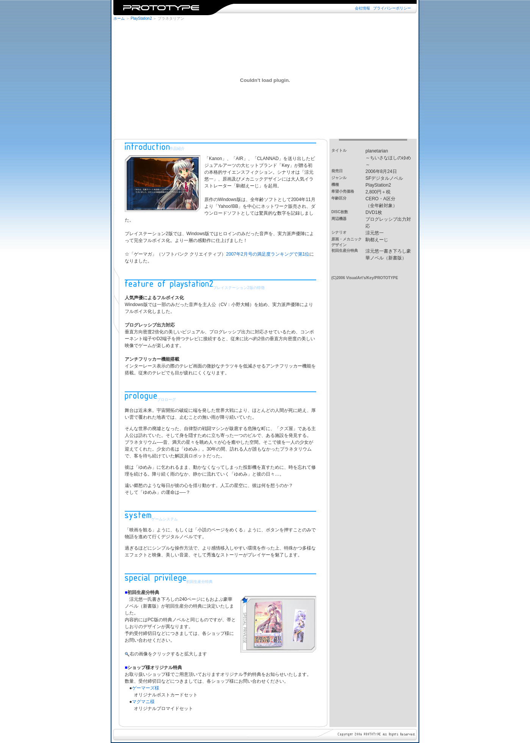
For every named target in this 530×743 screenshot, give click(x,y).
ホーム (119, 18)
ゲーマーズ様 (145, 688)
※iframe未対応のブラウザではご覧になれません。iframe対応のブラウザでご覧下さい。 (265, 7)
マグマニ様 (143, 701)
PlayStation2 (141, 18)
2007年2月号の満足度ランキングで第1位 (267, 254)
